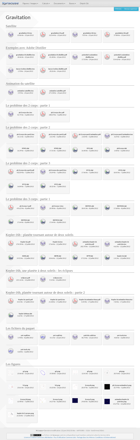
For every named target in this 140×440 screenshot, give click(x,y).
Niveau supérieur (130, 9)
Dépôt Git (84, 3)
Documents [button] (59, 3)
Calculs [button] (46, 3)
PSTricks (118, 9)
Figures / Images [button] (30, 3)
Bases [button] (72, 3)
